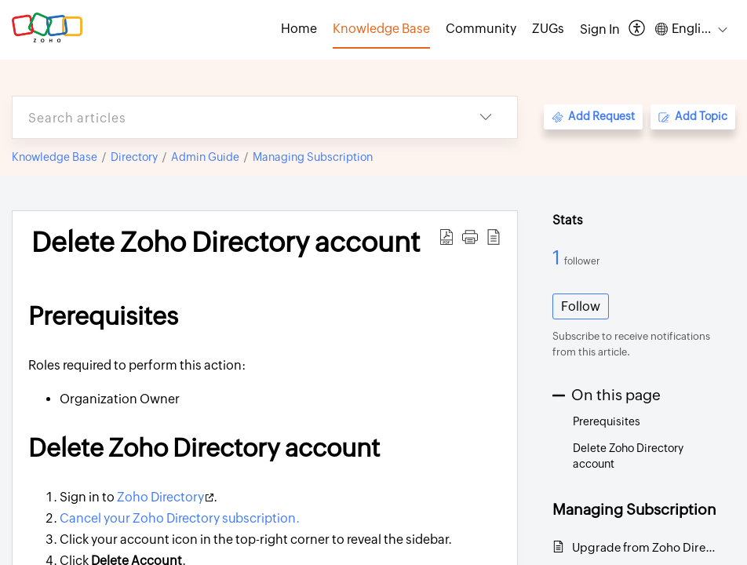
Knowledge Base (54, 157)
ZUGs (548, 28)
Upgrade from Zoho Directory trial (646, 547)
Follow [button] (580, 306)
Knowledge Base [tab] (381, 28)
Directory (134, 157)
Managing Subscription (313, 157)
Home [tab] (299, 28)
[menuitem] (600, 30)
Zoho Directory (165, 497)
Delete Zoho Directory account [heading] (225, 242)
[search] (233, 117)
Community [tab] (481, 28)
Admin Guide (205, 157)
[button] (637, 29)
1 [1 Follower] (558, 257)
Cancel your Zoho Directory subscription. (180, 518)
